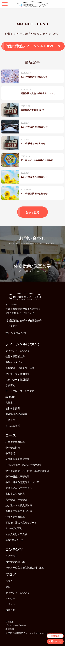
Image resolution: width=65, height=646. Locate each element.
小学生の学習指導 (15, 442)
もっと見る (32, 212)
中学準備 (10, 453)
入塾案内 (10, 402)
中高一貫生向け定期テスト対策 (22, 482)
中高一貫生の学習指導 (18, 476)
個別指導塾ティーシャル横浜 (32, 4)
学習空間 (10, 385)
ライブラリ (12, 556)
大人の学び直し (14, 528)
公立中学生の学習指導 (18, 459)
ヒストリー (12, 419)
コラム (9, 581)
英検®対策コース (15, 540)
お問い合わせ (55, 641)
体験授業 (55, 636)
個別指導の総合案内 (16, 414)
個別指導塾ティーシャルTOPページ (33, 46)
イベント (10, 604)
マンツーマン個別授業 (18, 373)
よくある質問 (13, 425)
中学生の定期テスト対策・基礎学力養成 (27, 470)
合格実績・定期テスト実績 (20, 368)
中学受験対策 (13, 447)
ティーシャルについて (18, 350)
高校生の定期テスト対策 (19, 511)
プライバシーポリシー (16, 625)
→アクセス (12, 325)
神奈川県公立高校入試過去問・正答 (25, 567)
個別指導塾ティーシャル (24, 633)
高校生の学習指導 (15, 493)
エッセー (10, 598)
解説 (8, 586)
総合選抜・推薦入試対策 (19, 505)
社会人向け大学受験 (16, 534)
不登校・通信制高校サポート (21, 522)
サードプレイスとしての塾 (20, 391)
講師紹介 (10, 397)
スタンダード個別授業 (18, 379)
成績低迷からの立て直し (19, 488)
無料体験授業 (13, 408)
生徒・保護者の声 (15, 356)
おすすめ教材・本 (15, 561)
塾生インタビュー (15, 362)
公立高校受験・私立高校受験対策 (24, 464)
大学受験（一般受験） (18, 499)
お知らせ (10, 610)
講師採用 (10, 629)
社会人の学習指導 (15, 516)
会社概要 (10, 621)
